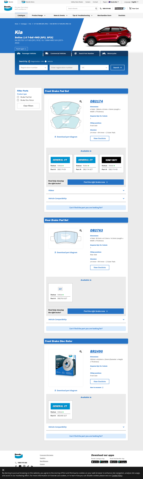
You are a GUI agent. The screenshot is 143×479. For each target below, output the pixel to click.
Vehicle (50, 61)
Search (117, 67)
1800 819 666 (21, 463)
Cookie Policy (117, 475)
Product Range (38, 15)
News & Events (60, 15)
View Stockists (100, 138)
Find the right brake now (96, 182)
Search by (23, 61)
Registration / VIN (37, 61)
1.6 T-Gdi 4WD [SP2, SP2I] (41, 23)
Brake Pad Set (24, 97)
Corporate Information (46, 455)
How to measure (96, 387)
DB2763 (96, 230)
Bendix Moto (28, 2)
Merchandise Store (104, 15)
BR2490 (96, 351)
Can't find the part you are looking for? (86, 207)
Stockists (121, 15)
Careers (88, 2)
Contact (95, 2)
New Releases (44, 461)
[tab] (21, 49)
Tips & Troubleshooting (82, 15)
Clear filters (28, 106)
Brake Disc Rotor (25, 100)
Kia (30, 23)
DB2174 (96, 101)
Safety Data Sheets (77, 2)
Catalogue (21, 15)
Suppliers (42, 458)
